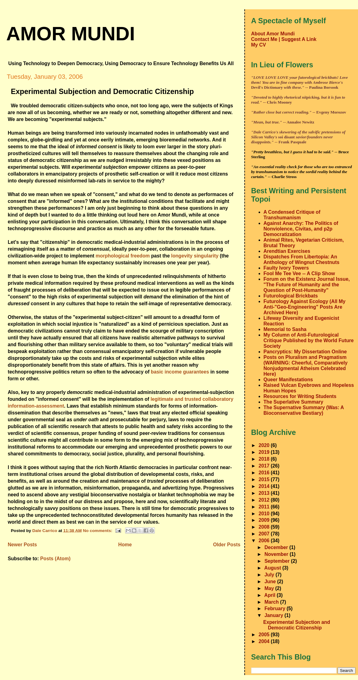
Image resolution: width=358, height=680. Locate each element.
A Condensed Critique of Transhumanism (292, 214)
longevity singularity (195, 255)
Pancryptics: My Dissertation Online (305, 351)
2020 (265, 445)
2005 (265, 634)
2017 (265, 465)
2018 (265, 459)
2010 (265, 513)
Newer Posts (22, 544)
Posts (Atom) (55, 558)
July (270, 574)
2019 (265, 452)
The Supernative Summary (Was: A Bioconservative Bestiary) (304, 410)
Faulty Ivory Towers (286, 268)
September (277, 561)
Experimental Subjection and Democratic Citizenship (102, 91)
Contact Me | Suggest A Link (284, 39)
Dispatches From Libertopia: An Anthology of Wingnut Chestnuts (301, 259)
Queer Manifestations (288, 379)
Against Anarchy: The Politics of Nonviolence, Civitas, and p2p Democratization (301, 229)
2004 (265, 641)
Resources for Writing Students (300, 396)
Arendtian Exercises (287, 251)
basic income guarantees (180, 371)
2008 (265, 527)
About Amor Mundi (273, 33)
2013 (265, 493)
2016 (265, 472)
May (269, 588)
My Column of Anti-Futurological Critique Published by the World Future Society (309, 340)
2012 (265, 500)
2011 (265, 506)
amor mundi (70, 33)
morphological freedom (123, 255)
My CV (258, 44)
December (276, 547)
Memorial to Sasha (285, 329)
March (272, 602)
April (270, 595)
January (274, 615)
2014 (265, 486)
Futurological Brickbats (291, 295)
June (270, 581)
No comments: (98, 530)
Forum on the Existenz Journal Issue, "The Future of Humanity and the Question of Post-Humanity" (307, 284)
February (275, 608)
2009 (265, 520)
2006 (265, 540)
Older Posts (226, 544)
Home (125, 544)
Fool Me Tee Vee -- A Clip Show (299, 273)
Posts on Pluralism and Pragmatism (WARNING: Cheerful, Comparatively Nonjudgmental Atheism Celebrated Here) (306, 366)
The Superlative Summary (293, 402)
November (277, 554)
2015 (265, 479)
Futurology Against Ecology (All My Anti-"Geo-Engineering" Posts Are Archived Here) (305, 307)
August (273, 567)
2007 (265, 533)
